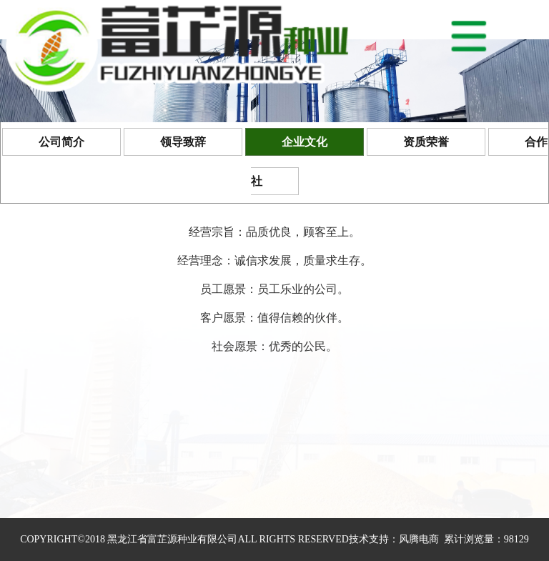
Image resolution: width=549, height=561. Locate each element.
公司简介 (61, 142)
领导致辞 (183, 142)
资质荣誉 (426, 142)
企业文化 (304, 142)
